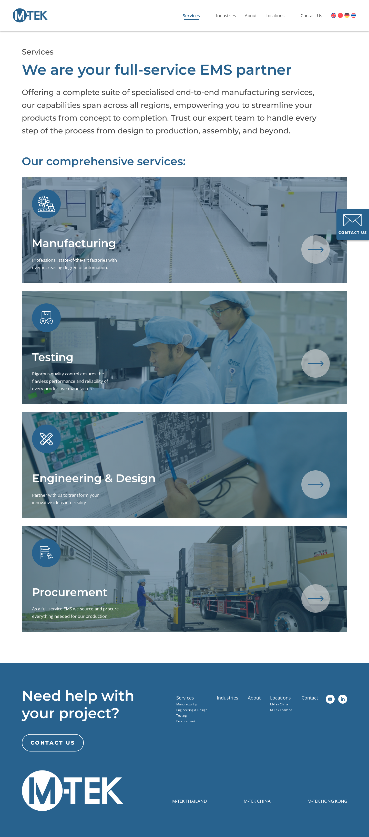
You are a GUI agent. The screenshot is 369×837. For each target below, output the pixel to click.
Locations (274, 15)
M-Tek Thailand (281, 710)
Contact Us (311, 15)
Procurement (185, 721)
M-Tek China (279, 704)
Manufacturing (186, 704)
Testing (181, 715)
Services (191, 15)
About (251, 15)
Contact (310, 698)
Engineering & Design (191, 710)
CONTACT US (353, 224)
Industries (226, 15)
